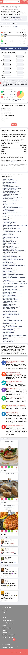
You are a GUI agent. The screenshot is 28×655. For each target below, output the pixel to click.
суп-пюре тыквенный (9, 298)
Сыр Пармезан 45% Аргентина (11, 237)
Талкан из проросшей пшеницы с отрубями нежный (12, 232)
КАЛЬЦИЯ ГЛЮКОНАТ (9, 192)
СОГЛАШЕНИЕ (5, 637)
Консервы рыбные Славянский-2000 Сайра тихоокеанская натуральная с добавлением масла (15, 283)
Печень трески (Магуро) (9, 292)
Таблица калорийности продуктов (13, 6)
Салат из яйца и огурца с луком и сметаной (15, 225)
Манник (5, 334)
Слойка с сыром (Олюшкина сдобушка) (11, 9)
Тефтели (5, 316)
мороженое (6, 317)
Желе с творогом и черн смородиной (13, 290)
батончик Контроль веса (10, 276)
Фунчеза (5, 204)
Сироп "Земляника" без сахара (11, 314)
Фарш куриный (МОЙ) (9, 308)
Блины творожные (8, 246)
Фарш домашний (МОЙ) (9, 295)
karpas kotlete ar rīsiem (9, 227)
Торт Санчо (6, 280)
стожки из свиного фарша (10, 221)
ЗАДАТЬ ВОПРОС (6, 634)
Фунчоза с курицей (8, 210)
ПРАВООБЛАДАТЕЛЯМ (7, 628)
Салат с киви (6, 319)
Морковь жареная (8, 183)
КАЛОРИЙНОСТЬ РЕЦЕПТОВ (8, 622)
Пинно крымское (7, 240)
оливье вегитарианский (9, 189)
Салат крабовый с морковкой (11, 301)
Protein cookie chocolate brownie (12, 212)
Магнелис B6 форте (8, 238)
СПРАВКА (4, 630)
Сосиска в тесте (7, 268)
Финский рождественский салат (12, 188)
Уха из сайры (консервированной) (12, 296)
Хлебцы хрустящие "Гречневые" (12, 228)
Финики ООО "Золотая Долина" (12, 194)
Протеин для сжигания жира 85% (12, 256)
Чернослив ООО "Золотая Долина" (12, 197)
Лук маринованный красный (11, 186)
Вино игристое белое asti (10, 311)
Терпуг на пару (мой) (8, 255)
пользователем (15, 17)
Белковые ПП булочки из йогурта (12, 293)
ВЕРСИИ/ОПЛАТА (6, 632)
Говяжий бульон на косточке (11, 340)
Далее (14, 124)
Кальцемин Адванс (8, 229)
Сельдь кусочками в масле (10, 180)
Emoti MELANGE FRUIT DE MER (11, 258)
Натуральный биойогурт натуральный (13, 274)
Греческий (6, 219)
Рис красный (6, 310)
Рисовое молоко (7, 305)
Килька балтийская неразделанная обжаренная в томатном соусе (12, 327)
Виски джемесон (7, 302)
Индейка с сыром (8, 262)
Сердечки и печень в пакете (11, 243)
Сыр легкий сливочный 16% (10, 247)
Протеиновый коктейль (9, 331)
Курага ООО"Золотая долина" (11, 191)
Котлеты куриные (8, 329)
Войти (24, 2)
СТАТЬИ (4, 615)
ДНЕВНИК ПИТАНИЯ (7, 607)
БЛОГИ (4, 612)
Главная (2, 6)
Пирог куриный (7, 271)
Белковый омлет (7, 218)
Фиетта (5, 213)
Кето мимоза (6, 185)
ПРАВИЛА (11, 637)
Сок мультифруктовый (9, 325)
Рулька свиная (7, 195)
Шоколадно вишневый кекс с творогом (14, 286)
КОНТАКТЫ (12, 634)
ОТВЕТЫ (4, 625)
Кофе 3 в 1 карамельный (10, 182)
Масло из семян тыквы (9, 304)
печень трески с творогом (10, 270)
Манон (5, 201)
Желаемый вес (5, 118)
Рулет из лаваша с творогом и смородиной (15, 215)
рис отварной (7, 224)
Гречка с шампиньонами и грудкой (13, 207)
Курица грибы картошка (10, 273)
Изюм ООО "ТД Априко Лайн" (11, 200)
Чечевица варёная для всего (11, 299)
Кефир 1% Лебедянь (8, 341)
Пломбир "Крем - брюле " (10, 249)
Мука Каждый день (8, 332)
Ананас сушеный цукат (9, 203)
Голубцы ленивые (8, 179)
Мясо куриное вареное (9, 241)
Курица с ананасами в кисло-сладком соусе (15, 335)
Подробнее (14, 162)
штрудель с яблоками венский (11, 307)
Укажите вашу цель (6, 108)
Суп (4, 235)
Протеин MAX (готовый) (9, 264)
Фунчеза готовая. (8, 206)
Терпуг (5, 253)
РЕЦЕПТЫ (4, 609)
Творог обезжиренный (9, 222)
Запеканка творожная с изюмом (12, 313)
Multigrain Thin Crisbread (9, 323)
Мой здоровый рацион (15, 19)
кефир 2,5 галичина (8, 198)
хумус (4, 216)
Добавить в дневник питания (14, 48)
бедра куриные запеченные (10, 209)
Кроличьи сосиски (8, 234)
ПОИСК (4, 617)
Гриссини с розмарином (10, 287)
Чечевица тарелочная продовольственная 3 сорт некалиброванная (14, 251)
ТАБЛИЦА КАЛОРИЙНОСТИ (8, 620)
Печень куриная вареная (10, 289)
